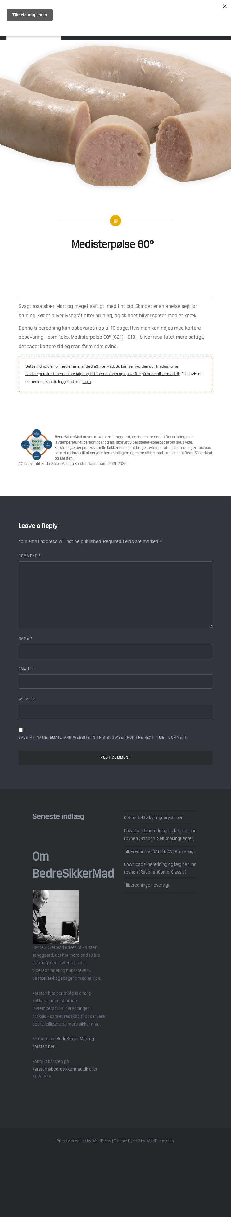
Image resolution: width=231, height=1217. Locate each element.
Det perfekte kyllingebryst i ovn (153, 817)
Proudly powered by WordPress (84, 1141)
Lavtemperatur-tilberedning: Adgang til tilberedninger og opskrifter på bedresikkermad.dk (102, 373)
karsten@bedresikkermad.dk (60, 1069)
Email (26, 669)
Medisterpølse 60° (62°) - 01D (103, 337)
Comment (30, 556)
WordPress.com (160, 1141)
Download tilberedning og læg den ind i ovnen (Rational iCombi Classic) (160, 868)
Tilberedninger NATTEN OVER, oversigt (159, 851)
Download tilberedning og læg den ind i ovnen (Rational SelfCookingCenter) (160, 834)
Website (27, 699)
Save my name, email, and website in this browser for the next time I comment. (103, 737)
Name (26, 638)
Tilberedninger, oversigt (147, 885)
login (87, 381)
